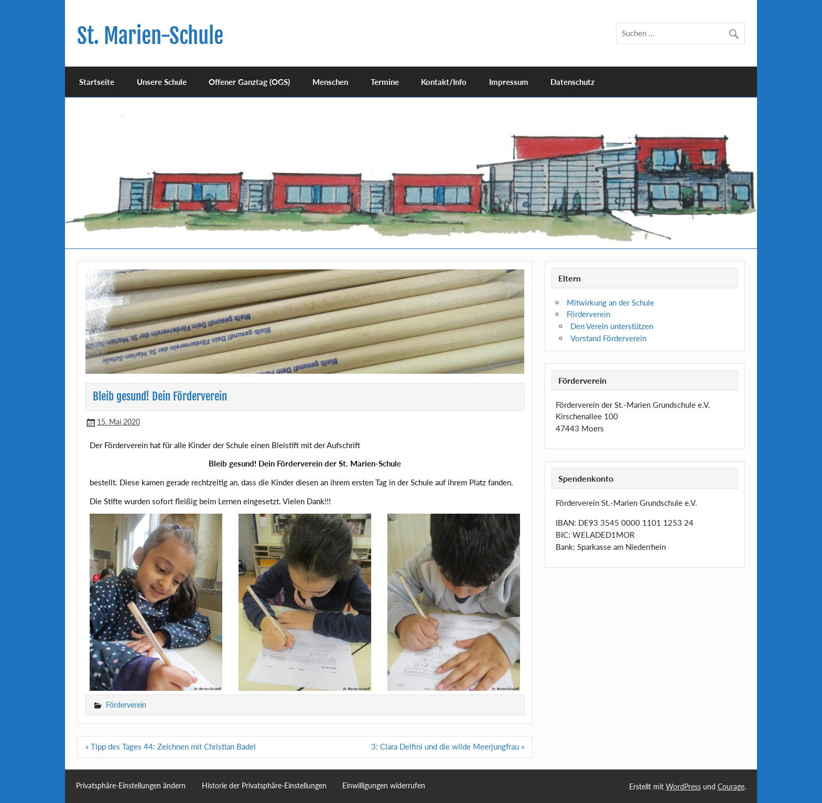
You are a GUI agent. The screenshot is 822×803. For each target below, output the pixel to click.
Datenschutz (572, 81)
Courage (731, 786)
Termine (385, 81)
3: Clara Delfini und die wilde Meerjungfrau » (447, 746)
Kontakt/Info (444, 81)
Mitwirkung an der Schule (610, 302)
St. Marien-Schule (150, 36)
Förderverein (126, 704)
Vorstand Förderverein (608, 338)
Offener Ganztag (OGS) (249, 81)
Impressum (508, 81)
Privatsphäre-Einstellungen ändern (131, 785)
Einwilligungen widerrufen (383, 785)
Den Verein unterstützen (611, 326)
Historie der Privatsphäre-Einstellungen (264, 785)
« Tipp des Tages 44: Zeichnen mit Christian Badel (170, 746)
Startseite (96, 81)
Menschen (330, 81)
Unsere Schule (162, 81)
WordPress (683, 786)
